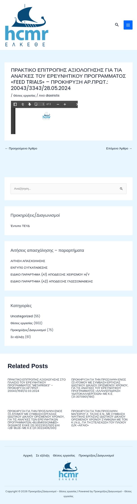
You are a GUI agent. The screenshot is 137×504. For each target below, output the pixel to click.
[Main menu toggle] (128, 25)
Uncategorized (21, 316)
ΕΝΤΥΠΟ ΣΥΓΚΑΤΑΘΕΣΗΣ (28, 268)
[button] (117, 25)
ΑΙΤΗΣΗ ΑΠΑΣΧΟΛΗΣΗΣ (27, 261)
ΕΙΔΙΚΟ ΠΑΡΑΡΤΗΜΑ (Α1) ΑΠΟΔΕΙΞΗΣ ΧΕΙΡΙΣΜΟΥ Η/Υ (50, 274)
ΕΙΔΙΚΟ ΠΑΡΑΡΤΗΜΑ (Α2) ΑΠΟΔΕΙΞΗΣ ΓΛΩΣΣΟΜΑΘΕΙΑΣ (51, 281)
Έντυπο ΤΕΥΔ (20, 226)
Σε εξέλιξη (17, 337)
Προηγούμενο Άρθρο (21, 148)
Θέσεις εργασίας (24, 95)
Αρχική (28, 455)
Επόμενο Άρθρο (119, 148)
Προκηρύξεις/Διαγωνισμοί (28, 330)
